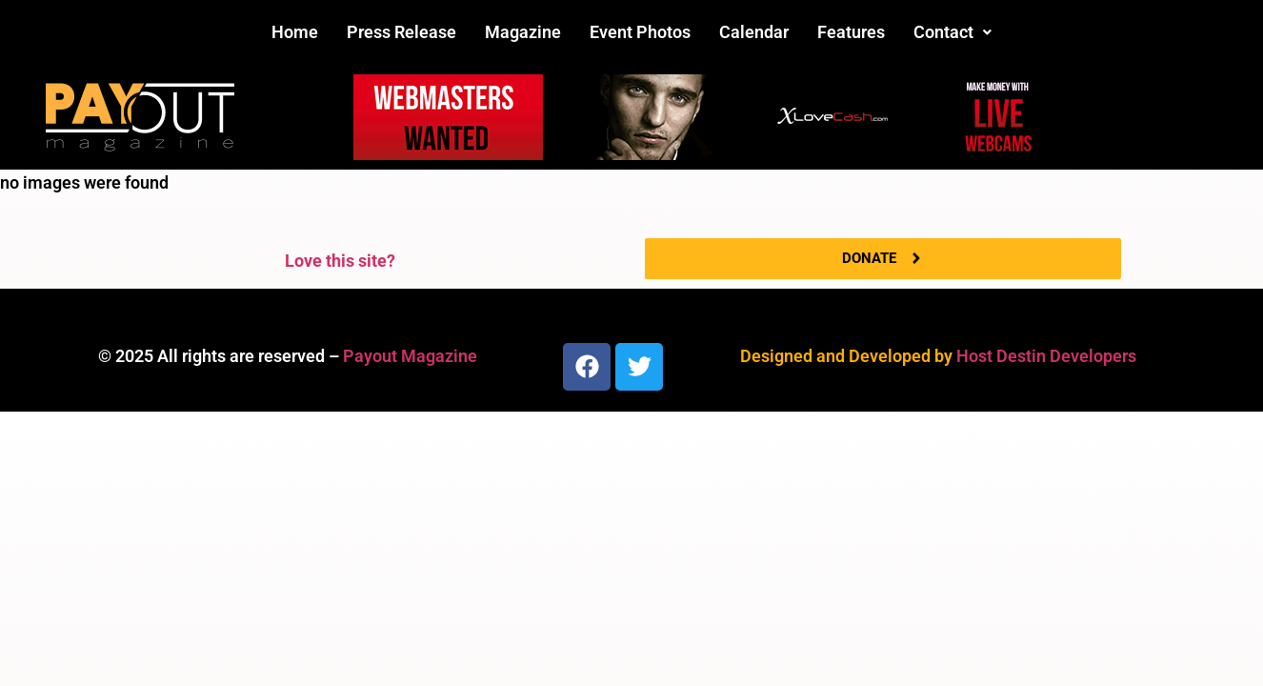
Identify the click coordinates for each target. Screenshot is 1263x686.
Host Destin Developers (1046, 356)
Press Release (401, 32)
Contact (952, 32)
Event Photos (640, 32)
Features (851, 32)
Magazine (523, 32)
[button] (952, 32)
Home (294, 32)
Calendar (754, 32)
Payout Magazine (410, 356)
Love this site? (340, 261)
